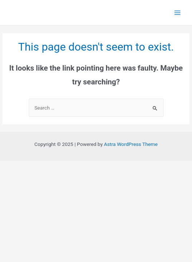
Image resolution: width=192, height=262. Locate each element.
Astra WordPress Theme (130, 144)
